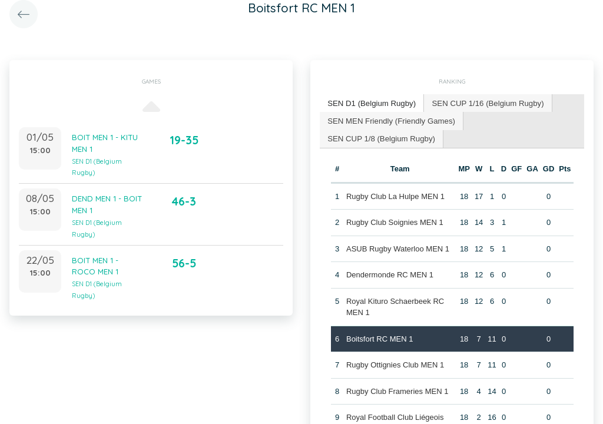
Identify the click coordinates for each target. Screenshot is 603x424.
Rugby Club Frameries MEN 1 (397, 372)
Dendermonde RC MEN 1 (389, 256)
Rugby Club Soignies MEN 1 (394, 204)
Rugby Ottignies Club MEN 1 (395, 346)
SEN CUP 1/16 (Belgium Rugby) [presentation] (485, 102)
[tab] (371, 103)
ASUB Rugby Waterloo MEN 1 (397, 230)
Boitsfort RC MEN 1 (379, 320)
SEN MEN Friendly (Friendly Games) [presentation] (390, 119)
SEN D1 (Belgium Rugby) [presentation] (370, 102)
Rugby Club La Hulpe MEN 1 (395, 177)
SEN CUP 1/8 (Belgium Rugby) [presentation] (522, 119)
